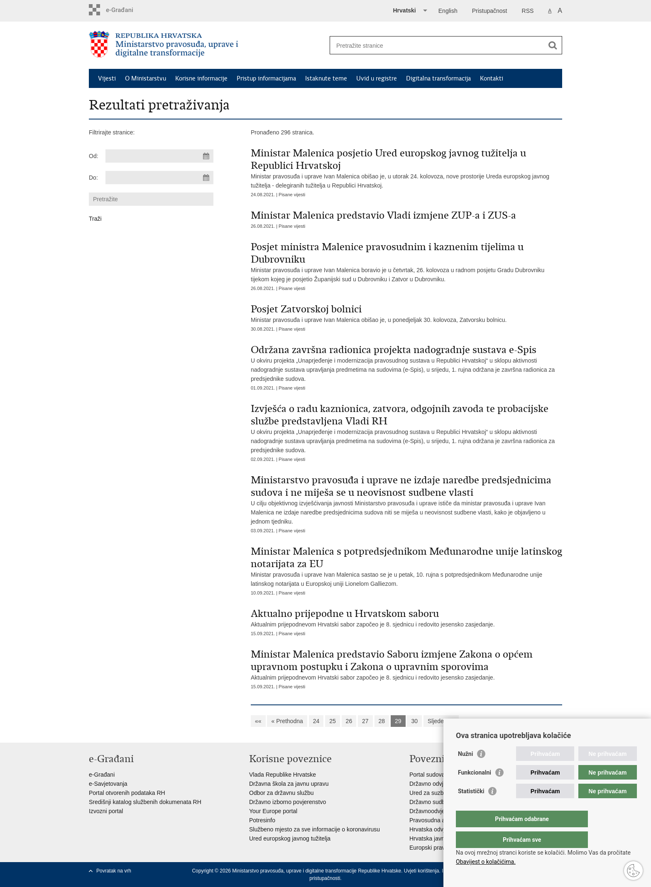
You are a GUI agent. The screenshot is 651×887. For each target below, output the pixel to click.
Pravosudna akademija (438, 820)
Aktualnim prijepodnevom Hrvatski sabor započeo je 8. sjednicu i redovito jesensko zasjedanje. (406, 617)
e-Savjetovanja (108, 783)
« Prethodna (287, 721)
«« (258, 721)
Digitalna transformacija (438, 78)
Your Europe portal (273, 811)
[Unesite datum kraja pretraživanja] (159, 177)
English (448, 10)
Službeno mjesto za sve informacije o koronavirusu (314, 829)
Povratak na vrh (113, 871)
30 (414, 721)
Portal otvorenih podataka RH (127, 793)
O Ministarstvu (145, 78)
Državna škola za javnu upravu (288, 783)
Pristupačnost (489, 10)
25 (332, 721)
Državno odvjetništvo (436, 783)
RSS (528, 10)
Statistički (471, 807)
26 (349, 721)
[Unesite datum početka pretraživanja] (159, 156)
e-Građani (102, 774)
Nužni (465, 770)
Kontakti (491, 78)
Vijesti (107, 78)
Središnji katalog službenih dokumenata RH (145, 802)
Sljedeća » (441, 721)
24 (316, 721)
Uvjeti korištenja (421, 871)
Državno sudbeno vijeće (440, 802)
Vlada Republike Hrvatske (282, 774)
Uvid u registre (376, 78)
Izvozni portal (106, 811)
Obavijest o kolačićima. (486, 861)
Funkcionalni (474, 789)
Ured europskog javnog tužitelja (289, 838)
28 (382, 721)
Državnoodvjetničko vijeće (443, 811)
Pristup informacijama (266, 78)
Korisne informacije (201, 78)
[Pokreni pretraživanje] (553, 45)
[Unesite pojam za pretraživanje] (437, 45)
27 (365, 721)
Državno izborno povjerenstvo (287, 802)
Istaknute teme (326, 78)
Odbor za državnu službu (281, 793)
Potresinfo (262, 820)
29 (398, 721)
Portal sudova (427, 774)
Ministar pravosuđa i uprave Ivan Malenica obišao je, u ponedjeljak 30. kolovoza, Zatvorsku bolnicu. (406, 313)
